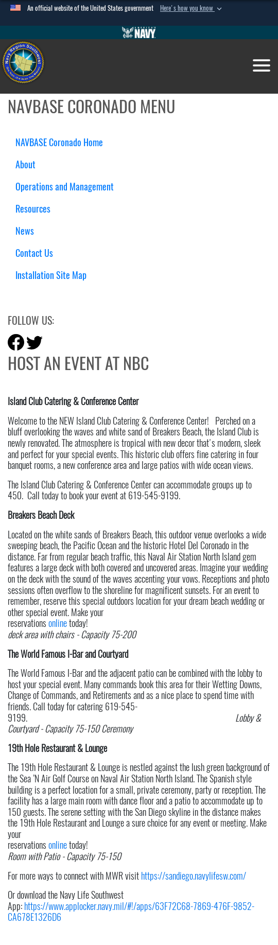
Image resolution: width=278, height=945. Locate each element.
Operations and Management (68, 186)
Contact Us (34, 253)
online (57, 623)
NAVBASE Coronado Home (59, 142)
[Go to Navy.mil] (139, 32)
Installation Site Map (50, 275)
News (24, 230)
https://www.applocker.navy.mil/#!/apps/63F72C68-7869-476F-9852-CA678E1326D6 (131, 912)
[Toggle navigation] (261, 65)
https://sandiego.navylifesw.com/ (193, 875)
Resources (36, 208)
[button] (192, 8)
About (29, 164)
